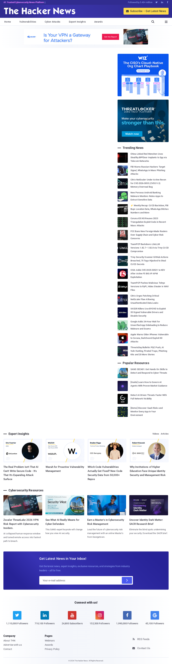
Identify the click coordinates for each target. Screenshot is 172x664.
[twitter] (17, 620)
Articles (165, 433)
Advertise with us (12, 644)
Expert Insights (77, 21)
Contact (7, 649)
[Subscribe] (127, 580)
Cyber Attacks (52, 21)
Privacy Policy (52, 649)
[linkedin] (45, 620)
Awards (98, 21)
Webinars (50, 640)
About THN (9, 640)
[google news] (155, 618)
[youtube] (72, 620)
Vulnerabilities (27, 21)
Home (7, 21)
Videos (155, 433)
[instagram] (100, 620)
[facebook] (127, 620)
